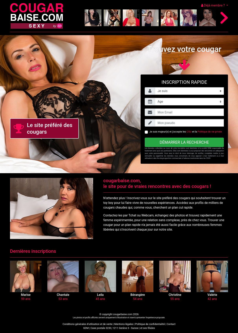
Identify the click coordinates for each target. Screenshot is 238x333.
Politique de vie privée (210, 131)
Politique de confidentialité (150, 324)
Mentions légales (123, 324)
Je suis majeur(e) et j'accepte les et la (185, 131)
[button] (25, 276)
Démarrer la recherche (184, 142)
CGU (189, 131)
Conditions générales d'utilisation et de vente (88, 324)
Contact (171, 324)
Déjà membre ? (213, 5)
